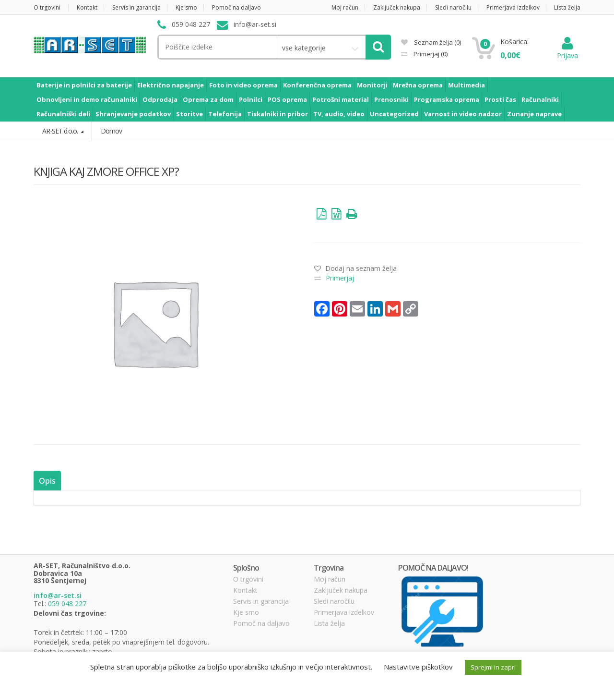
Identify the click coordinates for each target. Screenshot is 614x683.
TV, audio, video (339, 114)
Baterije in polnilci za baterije (84, 85)
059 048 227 (67, 603)
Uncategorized (394, 114)
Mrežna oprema (418, 85)
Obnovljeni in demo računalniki (86, 99)
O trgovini (47, 7)
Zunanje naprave (534, 114)
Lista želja (567, 7)
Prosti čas (500, 99)
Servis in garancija (136, 7)
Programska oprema (446, 99)
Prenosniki (391, 99)
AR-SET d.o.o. (60, 130)
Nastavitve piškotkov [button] (418, 666)
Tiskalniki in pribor (277, 114)
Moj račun (344, 7)
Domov (111, 130)
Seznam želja (431, 42)
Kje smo (186, 7)
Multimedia (466, 85)
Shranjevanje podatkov (133, 114)
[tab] (46, 480)
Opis (46, 480)
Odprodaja (159, 99)
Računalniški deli (63, 114)
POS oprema (287, 99)
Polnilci (250, 99)
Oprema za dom (208, 99)
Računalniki (540, 99)
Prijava (567, 50)
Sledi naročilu (453, 7)
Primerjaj (430, 53)
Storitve (189, 114)
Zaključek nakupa (396, 7)
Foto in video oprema (243, 85)
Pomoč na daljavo (236, 7)
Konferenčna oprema (317, 85)
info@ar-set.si (58, 595)
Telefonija (225, 114)
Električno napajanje (170, 85)
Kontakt (87, 7)
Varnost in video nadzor (463, 114)
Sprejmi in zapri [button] (493, 667)
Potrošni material (340, 99)
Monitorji (372, 85)
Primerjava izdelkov (513, 7)
